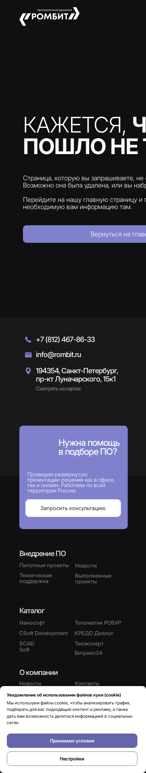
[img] (37, 408)
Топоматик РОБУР (98, 622)
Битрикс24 (89, 652)
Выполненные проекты (93, 578)
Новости (30, 683)
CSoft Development (43, 633)
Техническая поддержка (35, 578)
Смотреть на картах (58, 388)
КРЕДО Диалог (94, 633)
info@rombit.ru (58, 354)
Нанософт (32, 622)
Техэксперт (89, 643)
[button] (122, 16)
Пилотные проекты (44, 565)
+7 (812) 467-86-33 (65, 339)
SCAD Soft (26, 646)
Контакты (87, 683)
